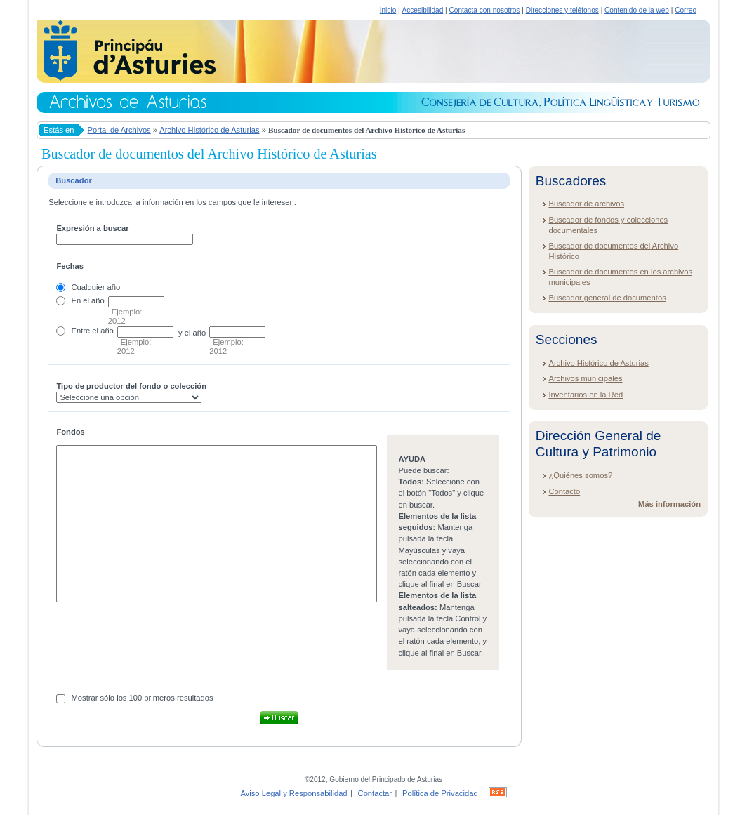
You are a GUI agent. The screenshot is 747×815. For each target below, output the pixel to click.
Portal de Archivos (119, 130)
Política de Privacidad (440, 793)
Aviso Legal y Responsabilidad (293, 793)
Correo (685, 10)
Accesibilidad (422, 10)
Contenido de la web (636, 10)
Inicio (388, 10)
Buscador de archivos (586, 203)
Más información (669, 504)
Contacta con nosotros (484, 10)
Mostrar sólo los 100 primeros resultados (142, 698)
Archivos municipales (585, 378)
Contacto (564, 491)
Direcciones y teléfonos (562, 10)
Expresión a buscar (92, 228)
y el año (192, 333)
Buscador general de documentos (607, 297)
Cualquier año (96, 287)
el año (102, 330)
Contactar (375, 793)
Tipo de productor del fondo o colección (131, 386)
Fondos (70, 432)
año (98, 300)
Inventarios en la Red (585, 394)
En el (81, 300)
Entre (81, 330)
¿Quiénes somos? (580, 475)
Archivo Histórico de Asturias (209, 130)
